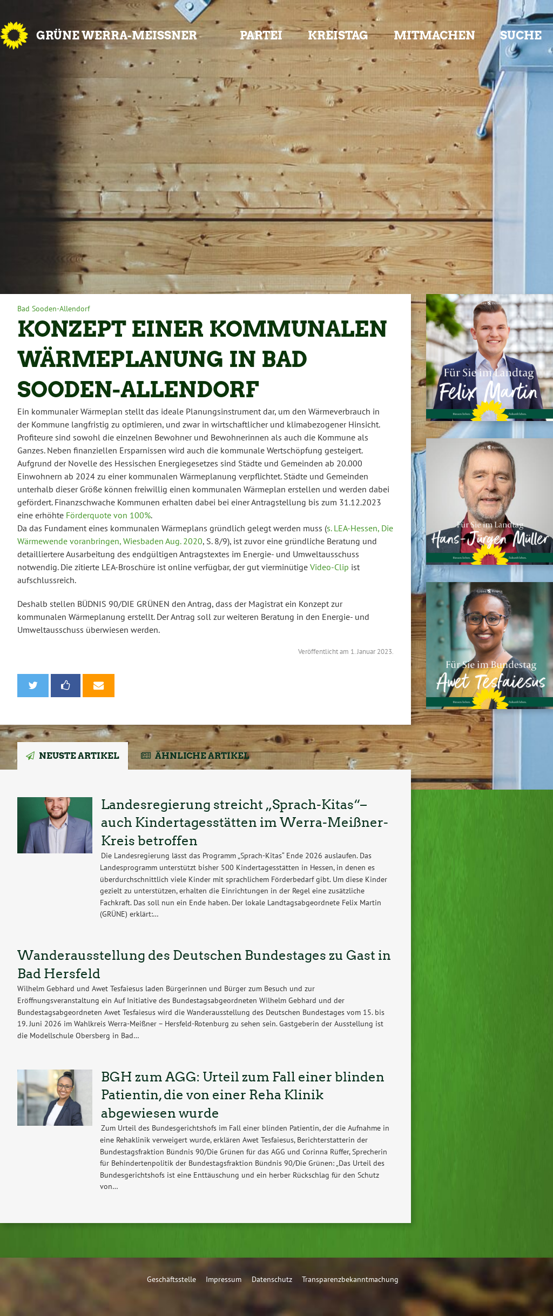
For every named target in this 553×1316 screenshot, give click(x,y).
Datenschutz (272, 1279)
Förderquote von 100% (108, 515)
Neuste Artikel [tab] (79, 756)
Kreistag (338, 35)
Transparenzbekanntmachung (350, 1279)
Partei (261, 35)
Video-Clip (329, 567)
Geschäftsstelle (171, 1279)
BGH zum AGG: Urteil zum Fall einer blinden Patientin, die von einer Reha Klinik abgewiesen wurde (243, 1095)
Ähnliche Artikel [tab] (202, 756)
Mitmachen (434, 35)
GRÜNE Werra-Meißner (116, 35)
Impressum (223, 1279)
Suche (521, 35)
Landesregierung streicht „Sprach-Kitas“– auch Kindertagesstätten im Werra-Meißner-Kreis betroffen (244, 823)
